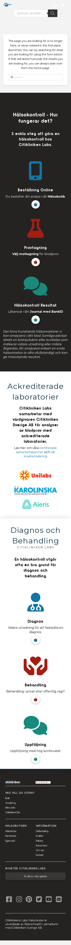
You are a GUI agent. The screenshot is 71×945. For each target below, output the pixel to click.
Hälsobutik (56, 196)
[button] (63, 5)
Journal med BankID (46, 311)
